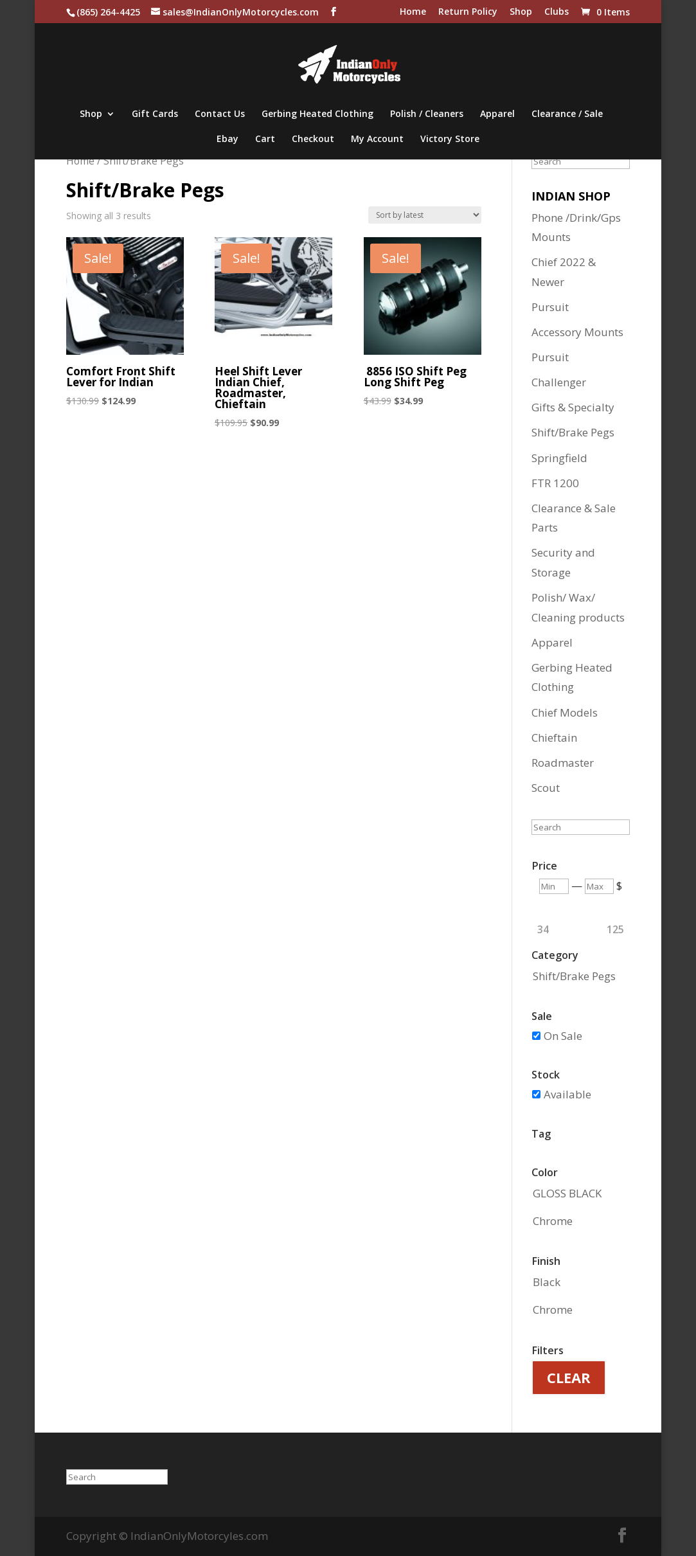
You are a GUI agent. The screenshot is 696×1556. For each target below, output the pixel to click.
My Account (377, 139)
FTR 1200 (555, 483)
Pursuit (550, 307)
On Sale (563, 1035)
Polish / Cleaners (426, 114)
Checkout (313, 139)
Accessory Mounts (577, 332)
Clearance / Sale (567, 114)
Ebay (227, 139)
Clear (569, 1377)
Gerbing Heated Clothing (317, 114)
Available (567, 1094)
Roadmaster (562, 762)
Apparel (497, 114)
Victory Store (449, 139)
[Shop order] (424, 215)
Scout (545, 787)
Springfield (559, 458)
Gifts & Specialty (572, 407)
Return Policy (467, 12)
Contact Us (220, 114)
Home (413, 12)
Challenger (558, 382)
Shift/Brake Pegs (572, 432)
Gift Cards (155, 114)
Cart (265, 139)
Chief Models (564, 712)
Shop (521, 12)
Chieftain (554, 737)
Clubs (556, 12)
